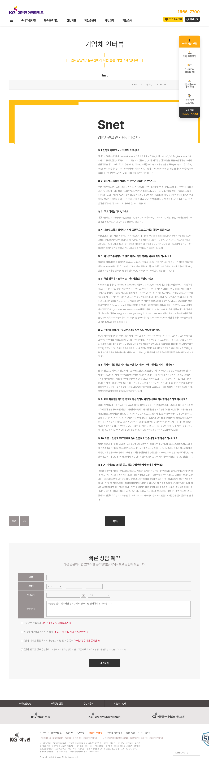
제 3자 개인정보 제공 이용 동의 (54, 631)
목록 (115, 521)
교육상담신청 (25, 703)
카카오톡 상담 (175, 19)
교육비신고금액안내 (114, 732)
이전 (14, 521)
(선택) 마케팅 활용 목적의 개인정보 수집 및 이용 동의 (60, 640)
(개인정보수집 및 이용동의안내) (56, 623)
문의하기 (104, 663)
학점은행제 (90, 20)
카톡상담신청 (57, 703)
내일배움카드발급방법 (190, 83)
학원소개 (127, 20)
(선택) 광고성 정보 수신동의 (73, 649)
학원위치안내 (120, 703)
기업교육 (109, 20)
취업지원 (71, 20)
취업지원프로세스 (189, 99)
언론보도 (69, 732)
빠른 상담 (194, 19)
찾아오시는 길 (56, 732)
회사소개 (43, 732)
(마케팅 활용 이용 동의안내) (86, 640)
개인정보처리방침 (95, 732)
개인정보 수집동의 (46, 623)
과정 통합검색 (189, 54)
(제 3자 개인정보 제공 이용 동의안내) (71, 631)
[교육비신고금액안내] (90, 738)
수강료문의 (88, 703)
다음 (25, 521)
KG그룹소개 (145, 732)
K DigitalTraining (189, 68)
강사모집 (80, 732)
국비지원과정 (28, 20)
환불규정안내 (131, 732)
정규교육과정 (51, 20)
